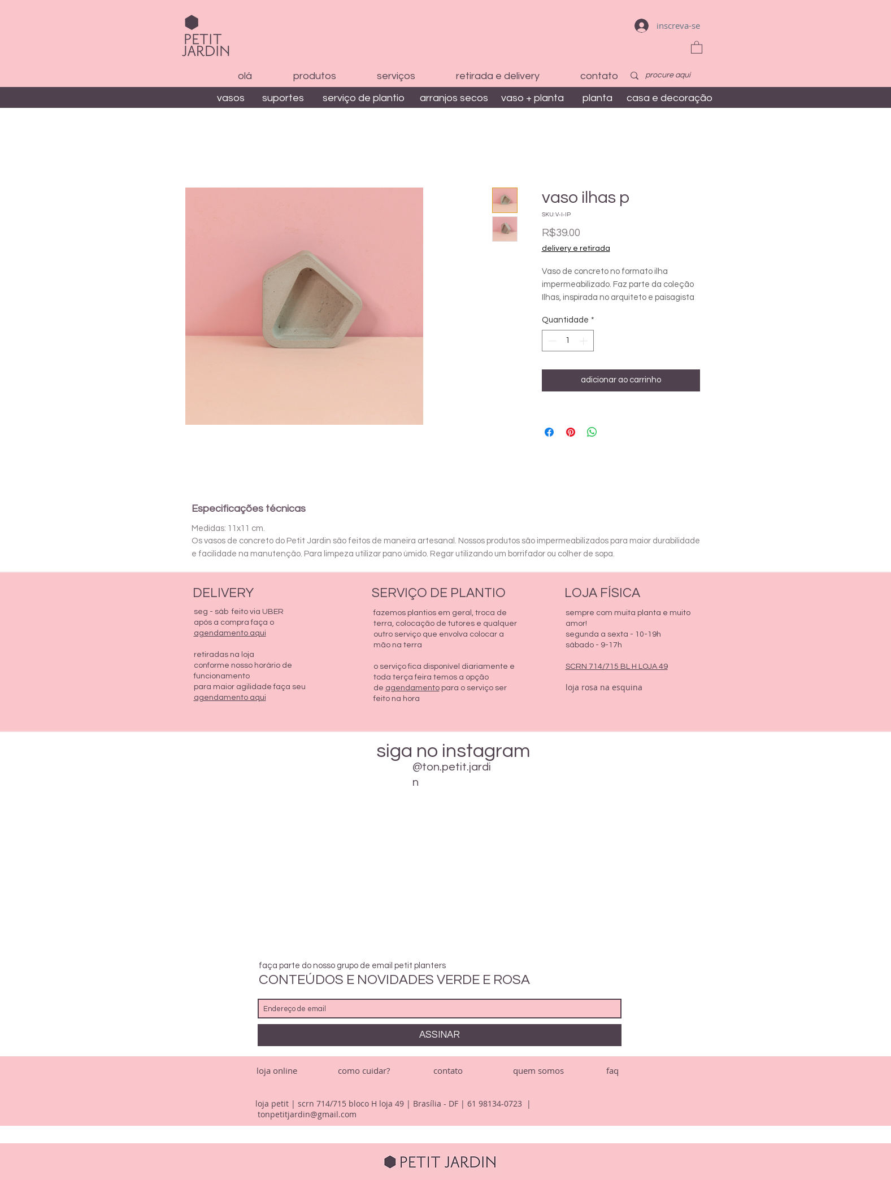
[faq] (612, 1070)
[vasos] (231, 98)
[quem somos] (538, 1070)
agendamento (412, 688)
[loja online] (277, 1070)
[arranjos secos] (454, 98)
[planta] (598, 98)
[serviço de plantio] (364, 98)
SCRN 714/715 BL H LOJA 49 (617, 666)
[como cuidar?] (364, 1070)
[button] (696, 47)
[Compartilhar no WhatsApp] (592, 432)
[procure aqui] (668, 75)
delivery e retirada (576, 248)
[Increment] (584, 340)
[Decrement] (551, 340)
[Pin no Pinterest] (570, 432)
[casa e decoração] (669, 98)
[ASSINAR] (439, 1035)
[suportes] (283, 98)
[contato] (448, 1070)
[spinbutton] (567, 340)
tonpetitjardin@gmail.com (307, 1114)
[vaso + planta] (533, 98)
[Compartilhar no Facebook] (549, 432)
